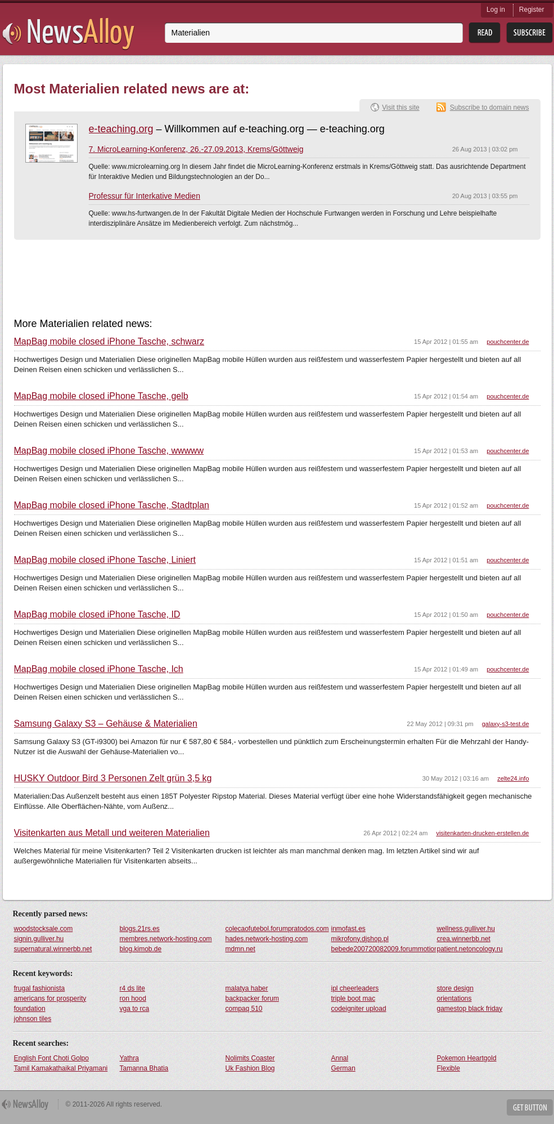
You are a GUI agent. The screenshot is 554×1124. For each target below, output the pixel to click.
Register (531, 10)
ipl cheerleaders (355, 988)
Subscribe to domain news (489, 107)
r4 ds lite (132, 988)
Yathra (129, 1058)
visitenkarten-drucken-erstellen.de (482, 833)
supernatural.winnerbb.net (53, 949)
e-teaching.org (121, 129)
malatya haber (247, 988)
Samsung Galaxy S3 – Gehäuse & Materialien (105, 723)
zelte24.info (513, 778)
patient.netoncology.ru (470, 949)
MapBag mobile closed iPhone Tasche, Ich (98, 669)
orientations (454, 998)
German (343, 1068)
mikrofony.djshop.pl (360, 939)
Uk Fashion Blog (250, 1068)
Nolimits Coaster (250, 1058)
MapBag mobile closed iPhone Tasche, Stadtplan (111, 505)
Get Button (530, 1107)
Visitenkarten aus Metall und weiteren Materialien (112, 833)
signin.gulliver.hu (39, 939)
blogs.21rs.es (140, 929)
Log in (496, 10)
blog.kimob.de (141, 949)
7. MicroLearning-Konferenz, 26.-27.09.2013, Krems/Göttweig (196, 149)
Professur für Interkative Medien (144, 195)
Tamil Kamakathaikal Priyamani (61, 1068)
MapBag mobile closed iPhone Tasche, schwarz (109, 341)
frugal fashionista (39, 988)
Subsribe (529, 33)
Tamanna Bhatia (144, 1068)
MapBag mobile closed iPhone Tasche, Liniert (105, 560)
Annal (340, 1058)
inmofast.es (348, 929)
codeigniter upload (358, 1009)
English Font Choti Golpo (51, 1058)
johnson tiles (33, 1019)
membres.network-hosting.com (166, 939)
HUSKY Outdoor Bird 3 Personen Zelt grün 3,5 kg (113, 778)
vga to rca (135, 1009)
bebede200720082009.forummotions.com (383, 949)
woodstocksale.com (43, 929)
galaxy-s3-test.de (505, 723)
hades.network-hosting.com (267, 939)
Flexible (448, 1068)
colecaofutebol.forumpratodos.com (277, 929)
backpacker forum (252, 998)
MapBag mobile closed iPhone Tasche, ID (97, 614)
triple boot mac (353, 998)
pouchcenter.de (508, 341)
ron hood (133, 998)
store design (455, 988)
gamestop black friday (470, 1009)
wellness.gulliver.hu (466, 929)
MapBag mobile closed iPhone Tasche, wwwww (109, 450)
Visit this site (400, 107)
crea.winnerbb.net (463, 939)
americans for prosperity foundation (50, 1004)
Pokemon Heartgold (467, 1058)
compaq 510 (244, 1009)
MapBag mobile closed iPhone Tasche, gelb (101, 396)
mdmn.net (240, 949)
